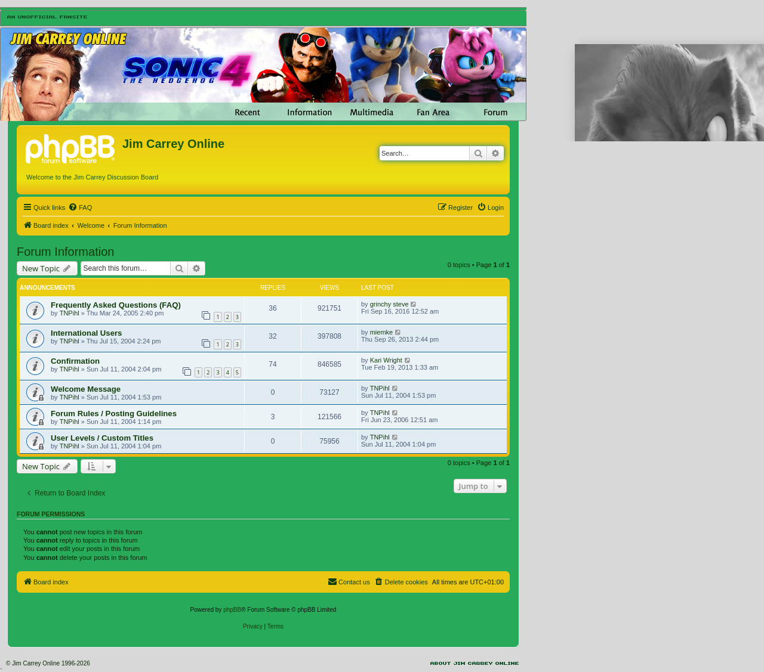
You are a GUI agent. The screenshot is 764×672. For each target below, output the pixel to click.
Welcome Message (86, 389)
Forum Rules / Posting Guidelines (114, 413)
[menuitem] (80, 207)
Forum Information (65, 251)
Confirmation (75, 361)
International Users (86, 333)
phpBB (232, 609)
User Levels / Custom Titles (102, 437)
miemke (381, 332)
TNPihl (69, 313)
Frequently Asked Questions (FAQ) (116, 305)
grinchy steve (389, 304)
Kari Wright (386, 360)
